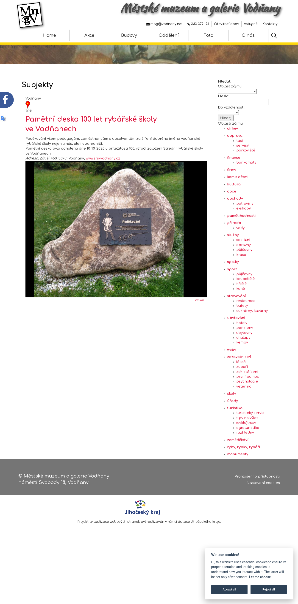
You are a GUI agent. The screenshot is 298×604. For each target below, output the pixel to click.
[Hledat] (274, 35)
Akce (89, 35)
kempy (242, 363)
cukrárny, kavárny (252, 331)
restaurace (246, 322)
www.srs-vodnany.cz (103, 179)
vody (240, 248)
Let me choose (260, 577)
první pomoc (247, 397)
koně (240, 309)
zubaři (242, 387)
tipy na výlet (247, 438)
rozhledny (245, 453)
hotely (241, 343)
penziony (244, 348)
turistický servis (250, 434)
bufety (242, 326)
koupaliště (245, 300)
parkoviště (245, 171)
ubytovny (244, 353)
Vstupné (251, 24)
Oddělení (169, 35)
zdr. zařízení (247, 392)
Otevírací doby (226, 24)
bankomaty (246, 183)
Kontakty (270, 24)
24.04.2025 (199, 321)
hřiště (241, 304)
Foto (208, 35)
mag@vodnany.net (164, 24)
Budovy (129, 35)
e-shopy (243, 229)
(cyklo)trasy (246, 443)
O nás (248, 35)
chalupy (243, 358)
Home (49, 35)
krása (241, 275)
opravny (243, 265)
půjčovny (244, 270)
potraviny (244, 224)
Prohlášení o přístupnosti (257, 478)
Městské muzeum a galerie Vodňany (200, 8)
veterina (243, 407)
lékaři (241, 382)
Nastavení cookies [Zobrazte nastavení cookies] (263, 485)
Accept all (229, 589)
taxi (239, 161)
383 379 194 (198, 24)
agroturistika (247, 448)
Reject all (268, 589)
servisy (242, 166)
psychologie (247, 402)
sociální (243, 261)
